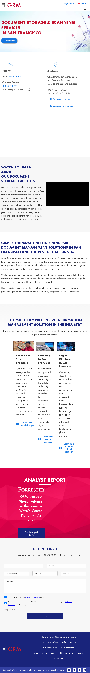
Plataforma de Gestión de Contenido (58, 636)
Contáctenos (58, 658)
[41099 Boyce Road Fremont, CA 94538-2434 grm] (45, 130)
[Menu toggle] (85, 9)
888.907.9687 (15, 76)
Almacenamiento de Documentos (58, 647)
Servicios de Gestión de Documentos (58, 642)
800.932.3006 (9, 85)
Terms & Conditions (48, 670)
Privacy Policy (60, 670)
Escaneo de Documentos (43, 653)
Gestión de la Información (72, 653)
